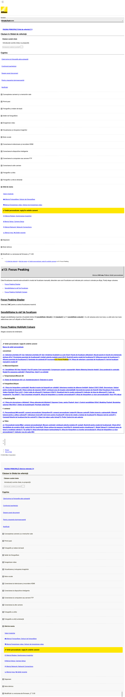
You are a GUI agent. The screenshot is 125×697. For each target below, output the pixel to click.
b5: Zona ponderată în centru (107, 370)
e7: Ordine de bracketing (23, 405)
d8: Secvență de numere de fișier (85, 390)
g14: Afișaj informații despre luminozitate (43, 430)
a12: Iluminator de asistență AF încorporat (40, 359)
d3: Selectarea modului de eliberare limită (71, 387)
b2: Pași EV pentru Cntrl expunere (37, 370)
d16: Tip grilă (13, 395)
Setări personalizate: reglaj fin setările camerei (20, 210)
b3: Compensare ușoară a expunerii (61, 370)
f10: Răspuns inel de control (103, 415)
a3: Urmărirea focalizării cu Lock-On (55, 355)
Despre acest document (10, 73)
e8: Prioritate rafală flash (41, 405)
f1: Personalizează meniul (13, 412)
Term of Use (8, 452)
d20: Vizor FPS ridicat (113, 395)
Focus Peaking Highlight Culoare (16, 292)
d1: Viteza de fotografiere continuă (15, 387)
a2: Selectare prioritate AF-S (33, 355)
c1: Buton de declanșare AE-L (13, 380)
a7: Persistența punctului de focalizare (24, 357)
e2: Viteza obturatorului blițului (38, 402)
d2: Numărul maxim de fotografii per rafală (42, 387)
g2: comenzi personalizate (31, 425)
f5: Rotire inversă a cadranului (98, 412)
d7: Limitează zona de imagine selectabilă (59, 390)
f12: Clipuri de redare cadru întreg (47, 417)
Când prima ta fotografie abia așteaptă (15, 59)
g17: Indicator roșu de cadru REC (22, 432)
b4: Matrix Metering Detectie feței (85, 370)
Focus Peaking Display (12, 284)
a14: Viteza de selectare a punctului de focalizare (85, 359)
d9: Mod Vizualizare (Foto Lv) (107, 390)
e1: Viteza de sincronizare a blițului (15, 402)
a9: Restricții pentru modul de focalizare (78, 357)
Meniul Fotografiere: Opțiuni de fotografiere (19, 199)
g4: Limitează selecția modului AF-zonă (67, 425)
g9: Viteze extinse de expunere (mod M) (55, 427)
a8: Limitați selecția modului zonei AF (51, 357)
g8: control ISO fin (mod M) (31, 427)
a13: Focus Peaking (61, 359)
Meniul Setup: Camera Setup (13, 221)
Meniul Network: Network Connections (17, 227)
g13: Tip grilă (24, 430)
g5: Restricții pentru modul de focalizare (95, 425)
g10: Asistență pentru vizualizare (80, 427)
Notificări (5, 87)
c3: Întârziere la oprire (45, 380)
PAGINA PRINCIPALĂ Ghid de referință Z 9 (17, 29)
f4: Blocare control (81, 412)
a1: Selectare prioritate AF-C (13, 355)
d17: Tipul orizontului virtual (27, 395)
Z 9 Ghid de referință (11, 261)
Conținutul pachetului (9, 66)
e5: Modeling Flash (103, 402)
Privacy (7, 450)
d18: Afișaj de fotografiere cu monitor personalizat (55, 395)
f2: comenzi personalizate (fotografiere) (37, 412)
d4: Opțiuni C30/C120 (93, 387)
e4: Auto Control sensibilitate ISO (84, 402)
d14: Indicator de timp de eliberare (93, 392)
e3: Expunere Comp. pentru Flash (60, 402)
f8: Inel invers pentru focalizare (52, 415)
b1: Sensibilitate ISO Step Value (14, 370)
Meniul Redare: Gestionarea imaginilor (17, 216)
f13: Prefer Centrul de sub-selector (71, 417)
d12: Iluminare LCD (46, 392)
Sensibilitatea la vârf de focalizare (16, 288)
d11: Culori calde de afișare (30, 392)
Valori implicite (8, 194)
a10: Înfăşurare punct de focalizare (104, 357)
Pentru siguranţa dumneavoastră (13, 80)
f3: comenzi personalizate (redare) (63, 412)
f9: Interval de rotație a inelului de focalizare (78, 415)
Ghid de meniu (23, 261)
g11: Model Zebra (98, 427)
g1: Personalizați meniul (12, 425)
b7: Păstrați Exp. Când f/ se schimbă (35, 372)
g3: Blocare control (46, 425)
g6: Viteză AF (114, 425)
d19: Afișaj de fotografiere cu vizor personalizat (89, 395)
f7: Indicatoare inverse (33, 415)
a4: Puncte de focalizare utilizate (79, 355)
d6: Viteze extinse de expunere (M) (32, 390)
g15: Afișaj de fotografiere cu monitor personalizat (75, 430)
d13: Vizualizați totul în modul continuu (67, 392)
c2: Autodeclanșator (30, 380)
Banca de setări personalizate (13, 347)
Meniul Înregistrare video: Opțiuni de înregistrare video (22, 205)
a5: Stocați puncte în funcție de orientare (105, 355)
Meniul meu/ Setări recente (14, 233)
